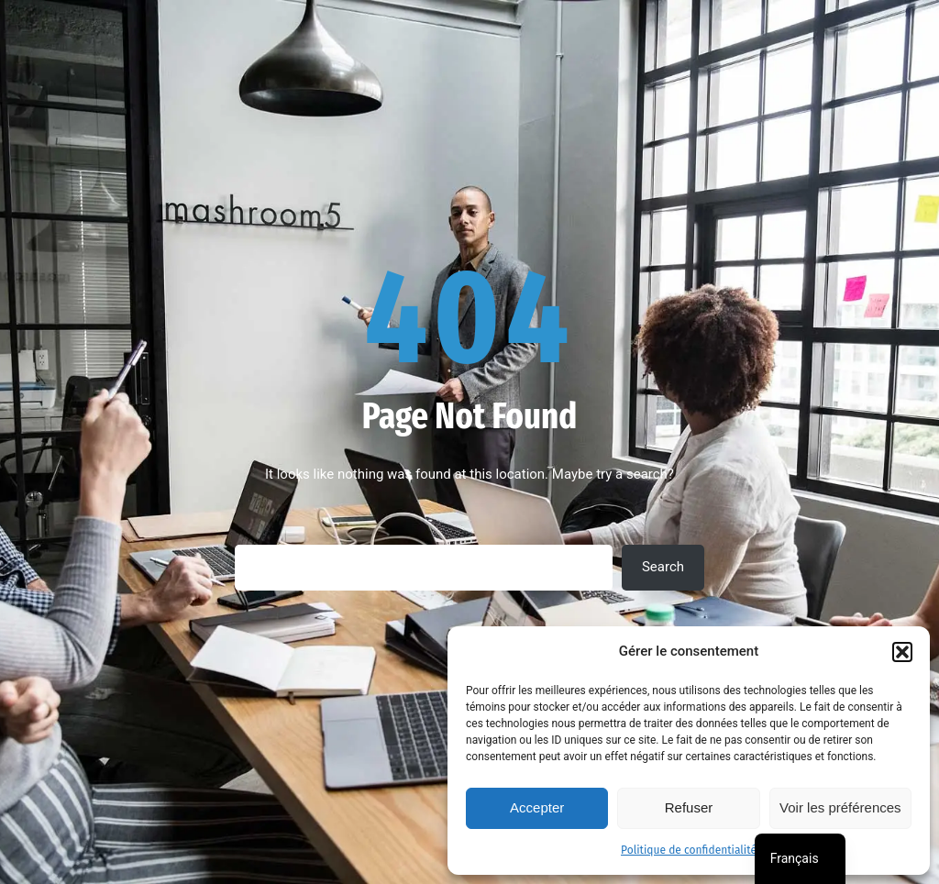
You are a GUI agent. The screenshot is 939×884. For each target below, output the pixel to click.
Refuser (689, 807)
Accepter (537, 807)
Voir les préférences (840, 807)
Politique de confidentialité (689, 850)
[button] (902, 652)
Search (663, 566)
